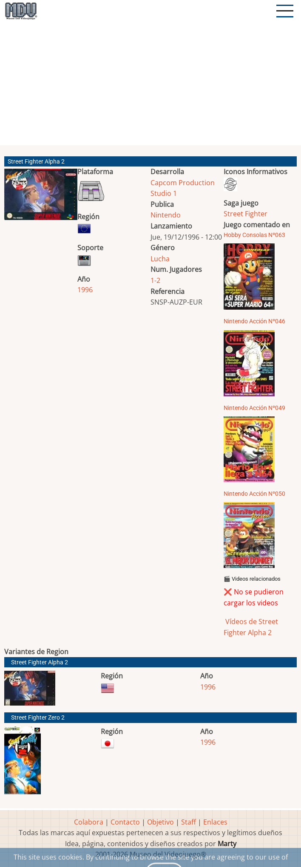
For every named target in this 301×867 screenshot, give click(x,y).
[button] (40, 198)
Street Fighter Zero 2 (38, 717)
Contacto (125, 822)
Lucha (160, 258)
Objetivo (160, 822)
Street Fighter (245, 213)
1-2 (155, 280)
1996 (85, 289)
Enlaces (215, 822)
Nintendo (165, 215)
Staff (188, 822)
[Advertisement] (152, 86)
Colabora (88, 822)
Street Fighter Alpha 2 (39, 662)
